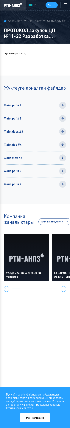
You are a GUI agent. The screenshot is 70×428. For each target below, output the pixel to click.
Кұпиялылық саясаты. (19, 408)
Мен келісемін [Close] (35, 417)
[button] (6, 289)
